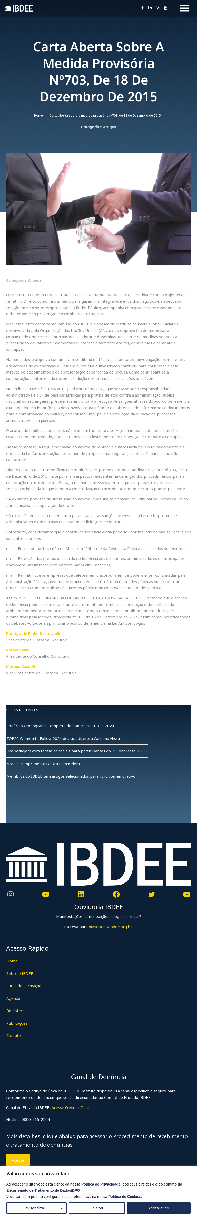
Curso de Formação (23, 985)
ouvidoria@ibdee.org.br (110, 926)
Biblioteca (15, 1010)
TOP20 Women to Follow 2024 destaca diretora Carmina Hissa (63, 738)
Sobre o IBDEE (19, 973)
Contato (13, 1035)
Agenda (13, 998)
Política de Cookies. (125, 1196)
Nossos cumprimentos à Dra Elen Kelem (43, 763)
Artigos (109, 126)
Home (38, 115)
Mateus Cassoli (20, 666)
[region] (98, 1192)
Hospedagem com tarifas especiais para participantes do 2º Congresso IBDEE (77, 750)
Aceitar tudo (158, 1207)
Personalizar (35, 1207)
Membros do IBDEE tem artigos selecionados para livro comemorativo (70, 776)
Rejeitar (96, 1207)
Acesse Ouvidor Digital (72, 1107)
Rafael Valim (17, 649)
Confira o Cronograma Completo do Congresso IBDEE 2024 (60, 725)
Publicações (16, 1023)
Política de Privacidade (101, 1184)
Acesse (18, 1160)
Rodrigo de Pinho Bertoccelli (33, 633)
